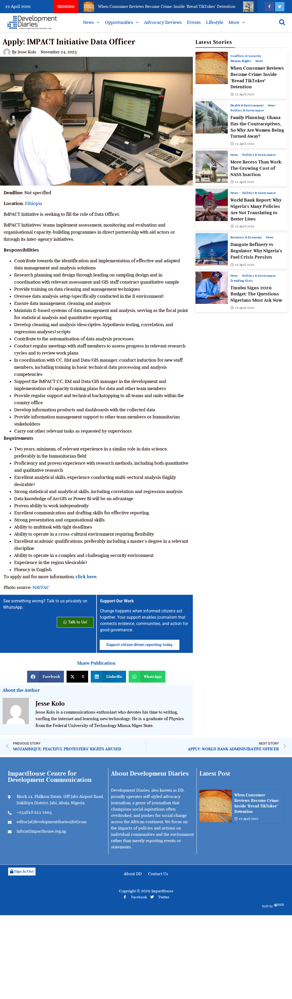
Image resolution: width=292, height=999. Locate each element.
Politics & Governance (247, 110)
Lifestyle (214, 22)
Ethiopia (33, 203)
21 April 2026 (242, 143)
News (88, 22)
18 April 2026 (242, 307)
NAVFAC (41, 587)
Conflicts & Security (246, 56)
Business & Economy (246, 237)
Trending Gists (241, 280)
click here (86, 576)
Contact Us (158, 874)
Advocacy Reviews (163, 22)
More (234, 22)
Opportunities (119, 22)
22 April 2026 (242, 94)
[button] (45, 677)
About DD (133, 874)
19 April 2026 (242, 264)
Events (194, 22)
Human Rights (241, 61)
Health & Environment (247, 105)
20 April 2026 (242, 226)
